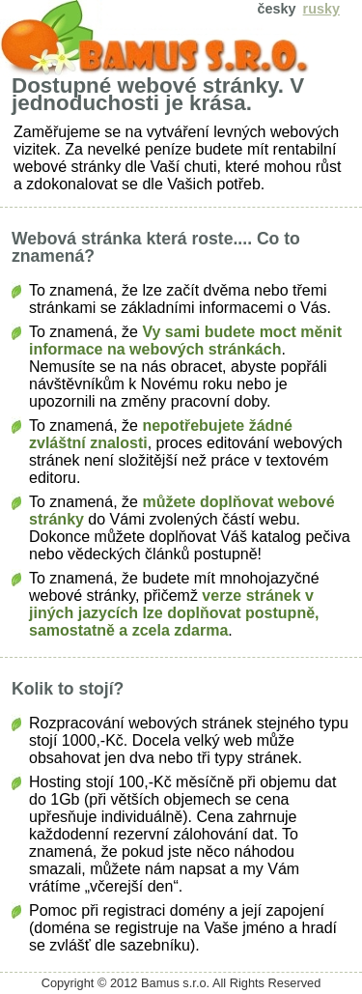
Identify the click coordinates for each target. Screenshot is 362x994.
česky (277, 8)
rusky (321, 8)
